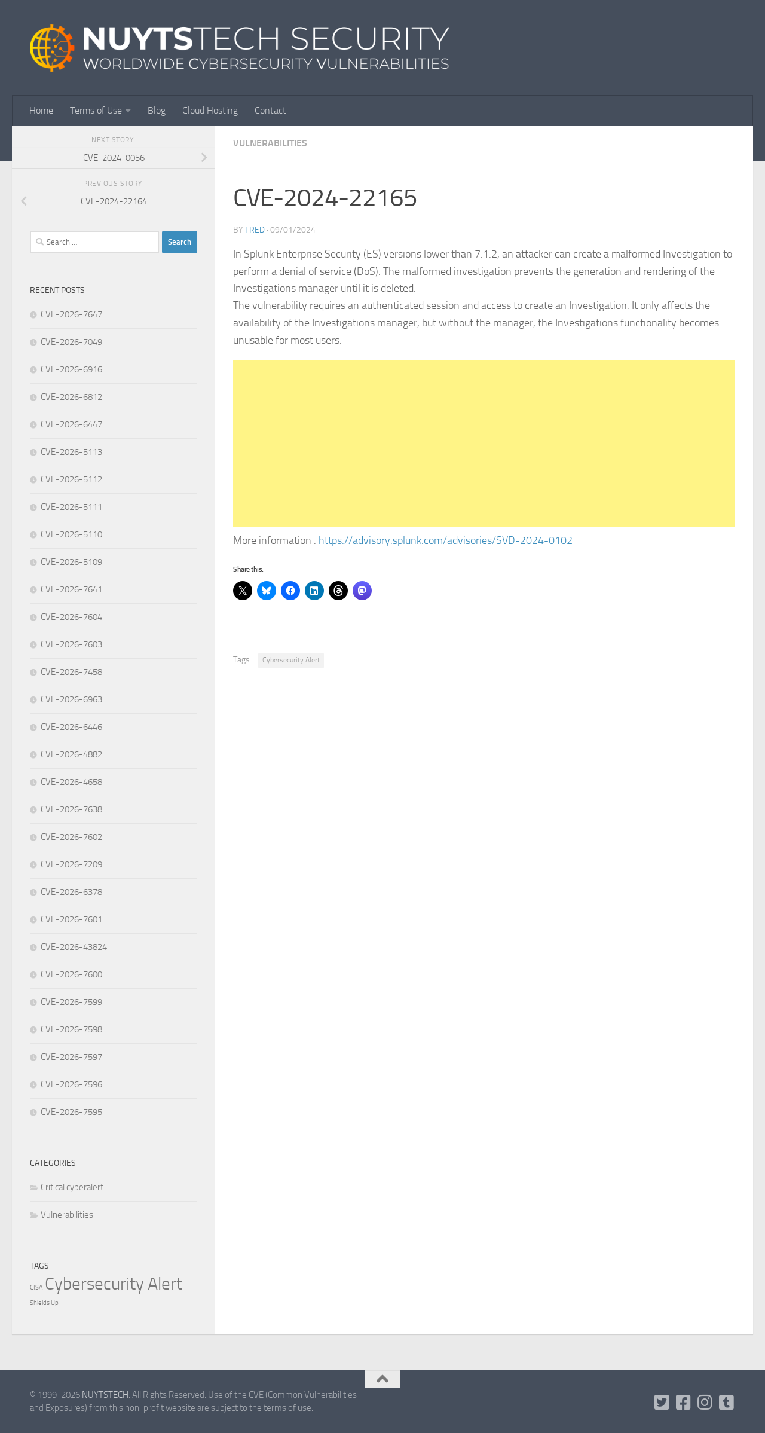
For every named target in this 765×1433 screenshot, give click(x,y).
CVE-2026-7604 (71, 617)
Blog (157, 110)
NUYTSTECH (105, 1394)
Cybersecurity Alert (291, 660)
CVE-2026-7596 (71, 1084)
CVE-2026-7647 (71, 314)
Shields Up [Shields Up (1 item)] (44, 1303)
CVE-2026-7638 (71, 809)
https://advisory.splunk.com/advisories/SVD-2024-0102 (446, 540)
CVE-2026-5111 (71, 507)
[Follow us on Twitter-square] (662, 1402)
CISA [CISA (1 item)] (36, 1287)
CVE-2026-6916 (71, 369)
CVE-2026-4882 (71, 754)
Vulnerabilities (270, 143)
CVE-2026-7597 (71, 1057)
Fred (255, 230)
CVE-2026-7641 (71, 589)
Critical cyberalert (72, 1187)
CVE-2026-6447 (71, 424)
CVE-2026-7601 (71, 919)
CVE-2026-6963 (71, 699)
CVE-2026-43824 (74, 947)
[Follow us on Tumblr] (726, 1402)
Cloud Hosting (210, 110)
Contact (270, 110)
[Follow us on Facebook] (683, 1402)
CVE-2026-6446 (71, 727)
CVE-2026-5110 (71, 534)
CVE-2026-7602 (71, 837)
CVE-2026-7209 (71, 864)
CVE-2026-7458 (71, 672)
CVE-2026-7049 (71, 342)
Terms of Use (96, 110)
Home (41, 110)
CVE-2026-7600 (71, 974)
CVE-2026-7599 (71, 1002)
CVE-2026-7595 (71, 1112)
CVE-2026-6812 (71, 397)
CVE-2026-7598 (71, 1029)
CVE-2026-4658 (71, 782)
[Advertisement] (484, 443)
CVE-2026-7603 (71, 644)
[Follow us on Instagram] (705, 1402)
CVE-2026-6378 (71, 892)
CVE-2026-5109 (71, 562)
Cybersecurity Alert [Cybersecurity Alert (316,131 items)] (113, 1283)
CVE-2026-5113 (71, 452)
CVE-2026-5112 (71, 479)
